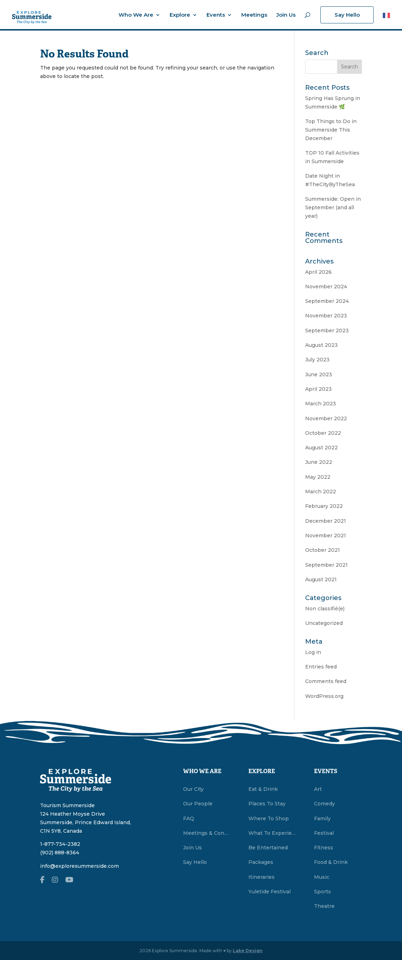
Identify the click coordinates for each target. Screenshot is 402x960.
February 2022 (324, 506)
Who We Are (136, 15)
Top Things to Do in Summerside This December (331, 129)
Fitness (323, 847)
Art (318, 789)
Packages (260, 862)
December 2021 (325, 521)
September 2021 (326, 565)
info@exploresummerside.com (79, 866)
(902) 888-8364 (59, 852)
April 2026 (318, 272)
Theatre (324, 906)
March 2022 (320, 491)
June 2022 (318, 462)
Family (322, 818)
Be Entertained (268, 847)
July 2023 (317, 359)
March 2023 (320, 403)
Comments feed (325, 681)
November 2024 (326, 286)
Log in (313, 652)
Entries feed (321, 667)
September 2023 (327, 330)
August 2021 (321, 579)
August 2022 (321, 447)
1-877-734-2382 (60, 844)
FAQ (188, 818)
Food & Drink (331, 862)
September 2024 (327, 301)
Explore (180, 15)
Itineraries (261, 877)
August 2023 (321, 345)
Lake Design (248, 950)
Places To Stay (267, 803)
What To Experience (272, 833)
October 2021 (322, 550)
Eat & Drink (263, 789)
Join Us (286, 15)
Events (215, 15)
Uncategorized (324, 623)
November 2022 (326, 418)
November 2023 (326, 315)
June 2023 (318, 374)
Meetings (254, 15)
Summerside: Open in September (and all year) (333, 207)
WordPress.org (324, 696)
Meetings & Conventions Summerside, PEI (207, 833)
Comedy (324, 803)
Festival (324, 833)
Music (321, 877)
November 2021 (325, 535)
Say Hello (347, 14)
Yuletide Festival (269, 891)
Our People (198, 803)
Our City (193, 789)
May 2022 (317, 477)
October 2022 (323, 433)
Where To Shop (268, 818)
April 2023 (318, 389)
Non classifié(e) (325, 608)
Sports (322, 891)
